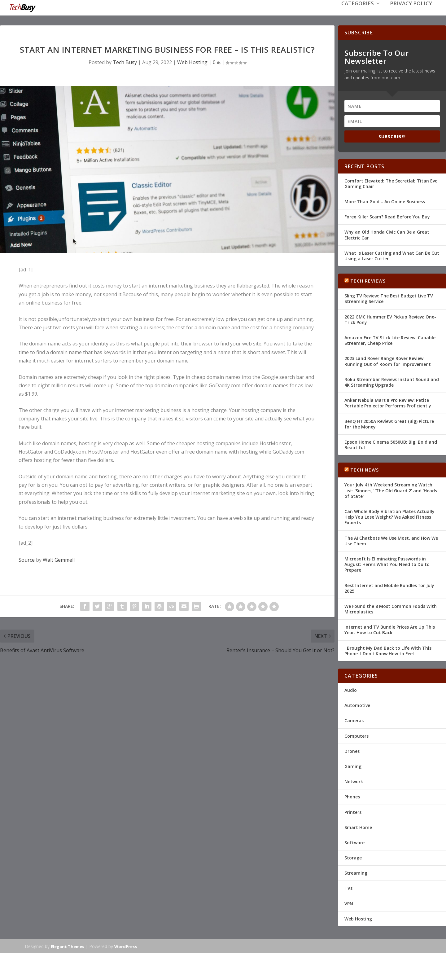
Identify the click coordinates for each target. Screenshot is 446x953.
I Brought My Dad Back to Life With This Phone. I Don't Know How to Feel (387, 650)
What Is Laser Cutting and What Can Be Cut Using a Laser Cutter (391, 255)
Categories (357, 13)
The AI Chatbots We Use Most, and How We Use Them (391, 540)
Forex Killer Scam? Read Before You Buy (387, 216)
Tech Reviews (368, 280)
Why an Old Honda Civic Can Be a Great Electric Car (386, 234)
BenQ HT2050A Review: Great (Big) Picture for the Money (389, 423)
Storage (353, 857)
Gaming (352, 766)
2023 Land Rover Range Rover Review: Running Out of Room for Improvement (387, 360)
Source (27, 559)
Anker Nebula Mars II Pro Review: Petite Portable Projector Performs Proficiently (387, 402)
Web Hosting (192, 61)
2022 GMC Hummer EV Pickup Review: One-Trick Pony (390, 319)
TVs (348, 887)
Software (354, 842)
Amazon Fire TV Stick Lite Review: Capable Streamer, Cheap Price (389, 339)
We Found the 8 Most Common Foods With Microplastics (390, 608)
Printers (352, 811)
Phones (352, 796)
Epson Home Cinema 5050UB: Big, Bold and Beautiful (390, 444)
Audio (350, 689)
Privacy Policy (411, 13)
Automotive (357, 705)
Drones (352, 750)
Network (353, 781)
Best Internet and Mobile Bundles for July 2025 (389, 587)
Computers (356, 735)
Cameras (354, 720)
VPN (348, 903)
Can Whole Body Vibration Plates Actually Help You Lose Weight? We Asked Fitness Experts (389, 516)
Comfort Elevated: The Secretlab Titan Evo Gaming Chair (391, 183)
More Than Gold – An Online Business (384, 201)
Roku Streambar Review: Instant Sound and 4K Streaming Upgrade (391, 381)
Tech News (364, 469)
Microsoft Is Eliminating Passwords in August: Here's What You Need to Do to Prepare (387, 563)
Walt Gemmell (59, 559)
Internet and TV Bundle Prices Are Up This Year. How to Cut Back (389, 629)
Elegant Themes (67, 946)
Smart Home (358, 827)
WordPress (125, 946)
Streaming (355, 872)
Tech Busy (125, 61)
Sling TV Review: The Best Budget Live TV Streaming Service (388, 298)
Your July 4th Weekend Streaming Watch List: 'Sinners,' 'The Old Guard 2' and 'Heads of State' (390, 489)
